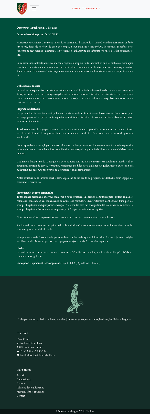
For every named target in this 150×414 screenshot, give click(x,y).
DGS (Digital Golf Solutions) (85, 263)
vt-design (72, 411)
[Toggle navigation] (34, 8)
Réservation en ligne (86, 8)
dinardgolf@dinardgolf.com (41, 355)
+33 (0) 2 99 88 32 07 (35, 351)
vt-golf (64, 263)
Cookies (90, 411)
